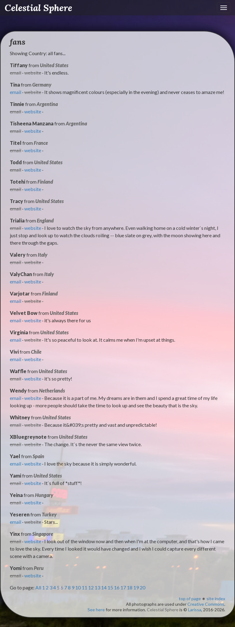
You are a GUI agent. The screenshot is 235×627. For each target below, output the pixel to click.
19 (136, 587)
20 (142, 587)
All (38, 587)
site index (215, 598)
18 (129, 587)
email (15, 92)
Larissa (194, 609)
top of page (190, 598)
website (32, 111)
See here (96, 609)
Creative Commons (205, 604)
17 (123, 587)
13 (97, 587)
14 (104, 587)
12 (91, 587)
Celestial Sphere (38, 8)
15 (110, 587)
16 (116, 587)
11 (84, 587)
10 (78, 587)
